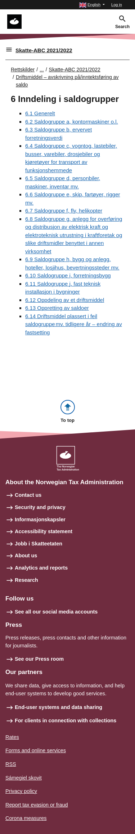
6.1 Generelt (40, 113)
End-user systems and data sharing (58, 707)
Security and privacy (40, 507)
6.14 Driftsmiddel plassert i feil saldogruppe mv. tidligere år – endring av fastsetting (73, 324)
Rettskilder (23, 69)
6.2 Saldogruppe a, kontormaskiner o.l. (71, 122)
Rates (12, 737)
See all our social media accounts (56, 612)
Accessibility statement (43, 531)
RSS (10, 764)
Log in (116, 5)
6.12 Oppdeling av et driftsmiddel (64, 300)
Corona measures (25, 818)
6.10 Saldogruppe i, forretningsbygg (68, 275)
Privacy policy (21, 791)
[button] (92, 5)
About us (26, 555)
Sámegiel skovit (23, 778)
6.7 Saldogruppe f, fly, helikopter (63, 211)
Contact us (28, 495)
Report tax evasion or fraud (36, 805)
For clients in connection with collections (65, 720)
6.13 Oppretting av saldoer (57, 308)
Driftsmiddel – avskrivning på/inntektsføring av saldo (67, 81)
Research (26, 580)
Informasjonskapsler (40, 519)
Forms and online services (35, 750)
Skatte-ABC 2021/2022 (43, 50)
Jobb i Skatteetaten (38, 544)
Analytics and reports (41, 568)
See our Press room (39, 659)
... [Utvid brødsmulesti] (42, 69)
